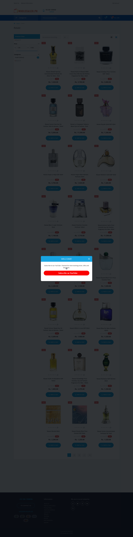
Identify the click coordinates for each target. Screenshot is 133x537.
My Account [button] (115, 3)
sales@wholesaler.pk (26, 511)
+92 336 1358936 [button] (26, 499)
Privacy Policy (48, 508)
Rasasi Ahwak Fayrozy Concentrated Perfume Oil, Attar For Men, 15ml (53, 74)
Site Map (46, 516)
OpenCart (70, 531)
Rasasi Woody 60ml (53, 431)
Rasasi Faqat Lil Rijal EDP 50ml (53, 174)
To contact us (26, 505)
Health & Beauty (19, 57)
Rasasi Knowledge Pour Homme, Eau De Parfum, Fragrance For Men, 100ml (79, 381)
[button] (50, 10)
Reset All (18, 40)
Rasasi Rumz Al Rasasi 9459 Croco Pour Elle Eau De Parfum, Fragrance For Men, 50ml (79, 74)
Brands (46, 518)
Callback (51, 11)
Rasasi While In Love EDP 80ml (79, 328)
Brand (18, 23)
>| (90, 455)
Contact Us (47, 512)
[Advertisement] (66, 475)
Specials (46, 522)
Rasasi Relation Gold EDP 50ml (106, 175)
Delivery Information (27, 3)
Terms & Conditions (49, 510)
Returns (46, 514)
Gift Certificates (48, 520)
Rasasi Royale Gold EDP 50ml (106, 124)
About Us (16, 3)
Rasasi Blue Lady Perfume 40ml (79, 278)
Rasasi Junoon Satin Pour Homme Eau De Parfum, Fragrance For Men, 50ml (106, 227)
